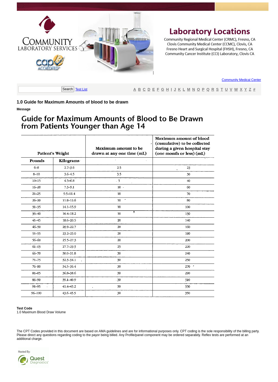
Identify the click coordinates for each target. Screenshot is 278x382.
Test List (81, 89)
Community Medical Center (241, 80)
